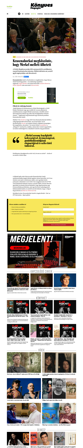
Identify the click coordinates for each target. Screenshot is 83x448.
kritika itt (24, 190)
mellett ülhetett (44, 83)
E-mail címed (46, 207)
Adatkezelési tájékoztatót (53, 220)
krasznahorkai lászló (20, 57)
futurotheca (40, 14)
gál (32, 57)
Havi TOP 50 (34, 14)
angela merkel (26, 57)
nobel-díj (30, 57)
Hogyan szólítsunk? (47, 212)
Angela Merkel (23, 83)
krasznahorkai (43, 57)
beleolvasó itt (31, 190)
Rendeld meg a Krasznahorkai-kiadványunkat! (54, 14)
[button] (7, 14)
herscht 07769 (38, 57)
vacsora (34, 57)
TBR (23, 14)
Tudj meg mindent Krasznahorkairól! (61, 11)
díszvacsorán (35, 85)
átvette (24, 123)
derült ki (23, 119)
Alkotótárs (27, 14)
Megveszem (22, 97)
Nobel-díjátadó (17, 85)
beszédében (43, 125)
